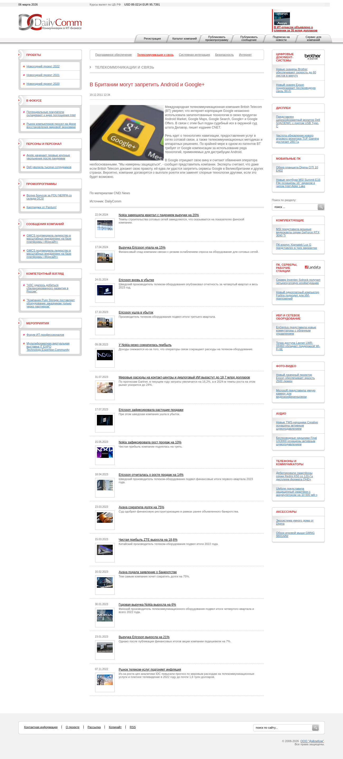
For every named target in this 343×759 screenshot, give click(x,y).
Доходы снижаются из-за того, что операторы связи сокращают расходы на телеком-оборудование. (186, 349)
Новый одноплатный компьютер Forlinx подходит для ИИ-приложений (297, 295)
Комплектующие (290, 220)
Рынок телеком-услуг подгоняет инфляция (150, 669)
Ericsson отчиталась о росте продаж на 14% (151, 475)
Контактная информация (41, 727)
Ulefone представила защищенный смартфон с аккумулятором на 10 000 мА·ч (296, 491)
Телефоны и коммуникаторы (290, 462)
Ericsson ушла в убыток (136, 312)
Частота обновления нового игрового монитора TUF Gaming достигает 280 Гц (297, 138)
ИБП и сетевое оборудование (288, 317)
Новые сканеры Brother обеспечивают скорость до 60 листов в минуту (296, 72)
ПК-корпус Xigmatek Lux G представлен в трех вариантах (296, 246)
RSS (133, 727)
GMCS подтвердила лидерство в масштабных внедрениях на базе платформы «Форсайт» (49, 238)
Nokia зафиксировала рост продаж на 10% (150, 442)
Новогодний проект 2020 (43, 83)
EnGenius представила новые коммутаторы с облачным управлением (296, 330)
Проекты (33, 54)
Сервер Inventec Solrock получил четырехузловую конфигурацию (298, 281)
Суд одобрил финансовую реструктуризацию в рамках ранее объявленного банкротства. (179, 511)
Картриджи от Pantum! (42, 207)
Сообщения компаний (45, 224)
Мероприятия (37, 323)
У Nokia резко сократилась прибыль (145, 345)
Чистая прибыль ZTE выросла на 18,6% (148, 540)
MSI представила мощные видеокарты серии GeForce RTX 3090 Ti (297, 232)
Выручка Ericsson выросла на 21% (144, 637)
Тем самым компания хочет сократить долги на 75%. (154, 576)
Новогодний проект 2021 (43, 75)
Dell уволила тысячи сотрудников (49, 167)
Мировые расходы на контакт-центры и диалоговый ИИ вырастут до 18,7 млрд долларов (184, 377)
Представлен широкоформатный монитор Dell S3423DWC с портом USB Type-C (298, 121)
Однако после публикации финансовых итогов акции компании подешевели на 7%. (175, 641)
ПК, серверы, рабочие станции (286, 268)
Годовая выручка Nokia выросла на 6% (147, 604)
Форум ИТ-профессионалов (45, 334)
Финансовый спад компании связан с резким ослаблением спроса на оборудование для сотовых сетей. (189, 251)
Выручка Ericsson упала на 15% (142, 247)
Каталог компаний (184, 38)
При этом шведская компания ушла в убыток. (149, 414)
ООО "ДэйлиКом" (312, 741)
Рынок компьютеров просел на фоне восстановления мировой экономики (51, 125)
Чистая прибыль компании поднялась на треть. (151, 446)
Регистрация (152, 38)
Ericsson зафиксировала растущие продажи (151, 410)
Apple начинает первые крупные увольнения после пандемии (48, 157)
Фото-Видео (286, 366)
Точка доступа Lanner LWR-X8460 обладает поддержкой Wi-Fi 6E (298, 346)
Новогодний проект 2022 (43, 66)
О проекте (72, 727)
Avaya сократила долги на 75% (141, 507)
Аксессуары (286, 511)
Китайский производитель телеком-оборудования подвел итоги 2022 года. (169, 543)
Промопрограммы (41, 184)
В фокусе (34, 100)
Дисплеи (283, 108)
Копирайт (115, 727)
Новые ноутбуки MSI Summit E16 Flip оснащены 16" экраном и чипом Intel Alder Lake (298, 183)
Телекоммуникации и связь (124, 67)
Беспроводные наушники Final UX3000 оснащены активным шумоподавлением (296, 441)
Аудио (281, 413)
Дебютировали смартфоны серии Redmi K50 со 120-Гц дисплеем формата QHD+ (294, 476)
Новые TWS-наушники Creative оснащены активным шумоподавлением (297, 425)
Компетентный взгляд (45, 273)
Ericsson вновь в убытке (136, 280)
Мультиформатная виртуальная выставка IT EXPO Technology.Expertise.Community (48, 346)
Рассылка (94, 727)
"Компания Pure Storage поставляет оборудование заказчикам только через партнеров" (51, 303)
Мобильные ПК (288, 158)
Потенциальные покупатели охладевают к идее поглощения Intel (51, 113)
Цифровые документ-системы (285, 57)
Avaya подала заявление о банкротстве (148, 572)
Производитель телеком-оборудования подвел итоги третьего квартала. (167, 316)
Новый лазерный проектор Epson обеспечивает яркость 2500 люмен (295, 378)
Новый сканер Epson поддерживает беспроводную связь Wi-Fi (296, 88)
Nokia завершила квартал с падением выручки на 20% (159, 215)
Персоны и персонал (44, 143)
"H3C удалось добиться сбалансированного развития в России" (47, 288)
